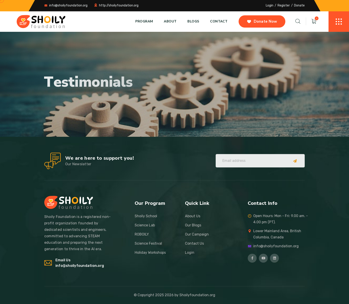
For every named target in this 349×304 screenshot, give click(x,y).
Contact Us (194, 243)
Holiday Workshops (150, 252)
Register (284, 5)
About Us (192, 216)
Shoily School (146, 216)
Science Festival (148, 243)
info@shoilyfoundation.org (68, 5)
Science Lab (145, 225)
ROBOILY (142, 234)
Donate (299, 5)
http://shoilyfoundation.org (118, 5)
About (170, 21)
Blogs (193, 21)
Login (269, 5)
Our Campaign (197, 234)
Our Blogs (193, 225)
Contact (218, 21)
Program (144, 21)
